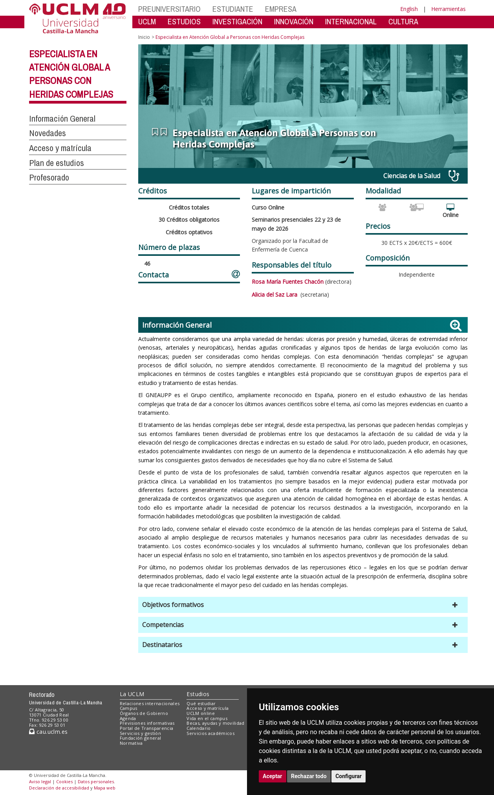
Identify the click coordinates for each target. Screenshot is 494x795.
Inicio (144, 37)
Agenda (128, 718)
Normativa (131, 743)
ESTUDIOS (184, 21)
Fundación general (140, 738)
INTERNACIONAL (351, 21)
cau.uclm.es (48, 731)
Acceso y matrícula (208, 708)
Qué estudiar (201, 703)
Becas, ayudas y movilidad (215, 723)
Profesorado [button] (49, 177)
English (409, 9)
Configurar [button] (348, 776)
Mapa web (104, 788)
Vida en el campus (207, 718)
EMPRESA (280, 9)
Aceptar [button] (272, 776)
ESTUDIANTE (232, 9)
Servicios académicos (210, 733)
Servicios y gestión (140, 733)
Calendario (198, 728)
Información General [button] (62, 118)
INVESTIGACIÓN (237, 21)
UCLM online (201, 713)
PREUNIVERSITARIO (169, 9)
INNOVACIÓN (293, 21)
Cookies (64, 781)
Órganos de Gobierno (144, 713)
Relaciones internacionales (150, 703)
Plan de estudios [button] (56, 163)
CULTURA (403, 21)
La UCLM (132, 694)
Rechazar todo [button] (309, 776)
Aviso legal (40, 781)
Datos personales (96, 781)
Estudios (198, 694)
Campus (128, 708)
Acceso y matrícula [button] (60, 148)
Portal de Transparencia (147, 728)
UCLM (147, 21)
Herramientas (448, 9)
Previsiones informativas (147, 723)
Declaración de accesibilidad (59, 788)
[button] (303, 605)
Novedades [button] (47, 133)
